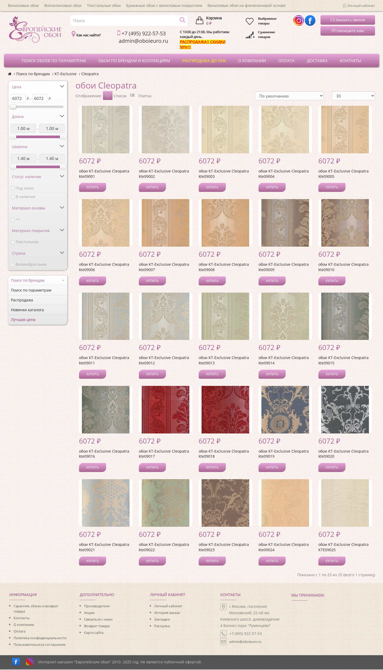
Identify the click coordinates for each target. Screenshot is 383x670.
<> (18, 219)
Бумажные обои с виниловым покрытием (164, 5)
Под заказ (25, 188)
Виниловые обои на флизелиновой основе (246, 5)
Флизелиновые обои (63, 5)
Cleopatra (90, 73)
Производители (97, 606)
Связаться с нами (98, 619)
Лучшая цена (23, 319)
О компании (24, 625)
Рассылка (162, 626)
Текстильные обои (104, 5)
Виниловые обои (23, 5)
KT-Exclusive (66, 73)
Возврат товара (97, 626)
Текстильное (27, 241)
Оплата (20, 631)
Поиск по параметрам (31, 290)
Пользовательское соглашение (39, 645)
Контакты (22, 618)
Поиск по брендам (33, 73)
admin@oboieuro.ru (245, 642)
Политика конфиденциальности (40, 638)
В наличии (25, 196)
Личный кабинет (168, 606)
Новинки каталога (27, 309)
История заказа (167, 613)
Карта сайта (93, 633)
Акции (89, 613)
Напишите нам (348, 30)
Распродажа (22, 299)
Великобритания (31, 264)
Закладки (162, 619)
